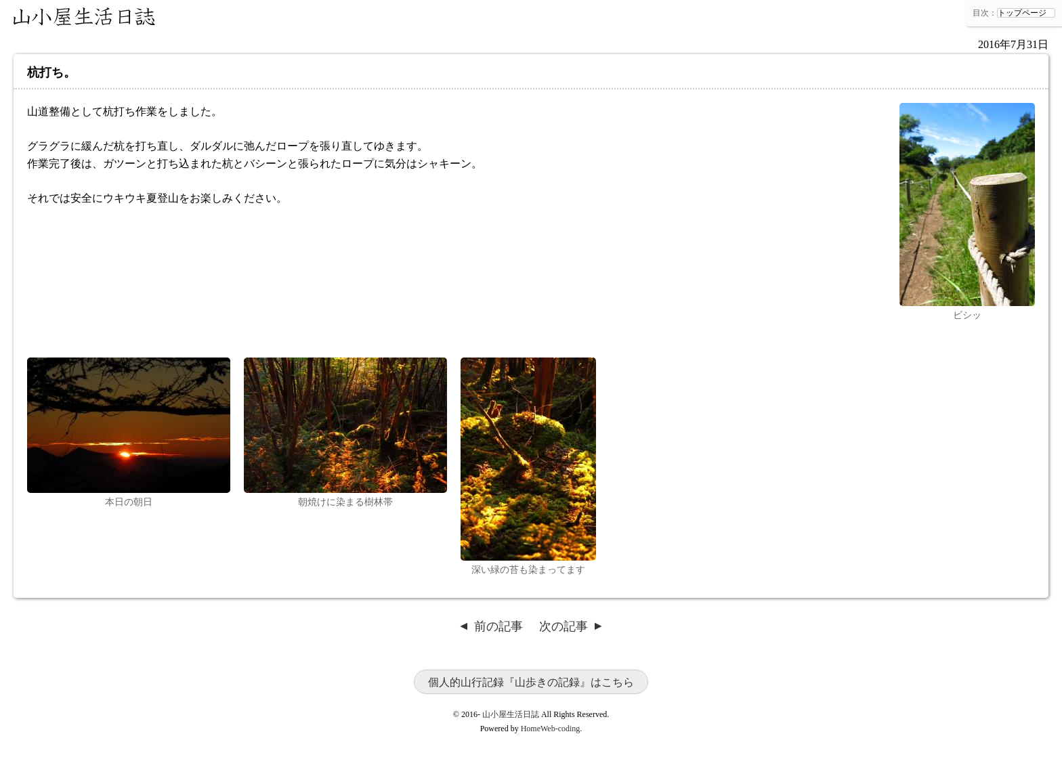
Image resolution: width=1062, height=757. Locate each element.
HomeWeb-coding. (551, 728)
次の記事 (563, 626)
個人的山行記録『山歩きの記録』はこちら (531, 682)
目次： (985, 13)
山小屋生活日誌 (85, 17)
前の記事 (498, 626)
